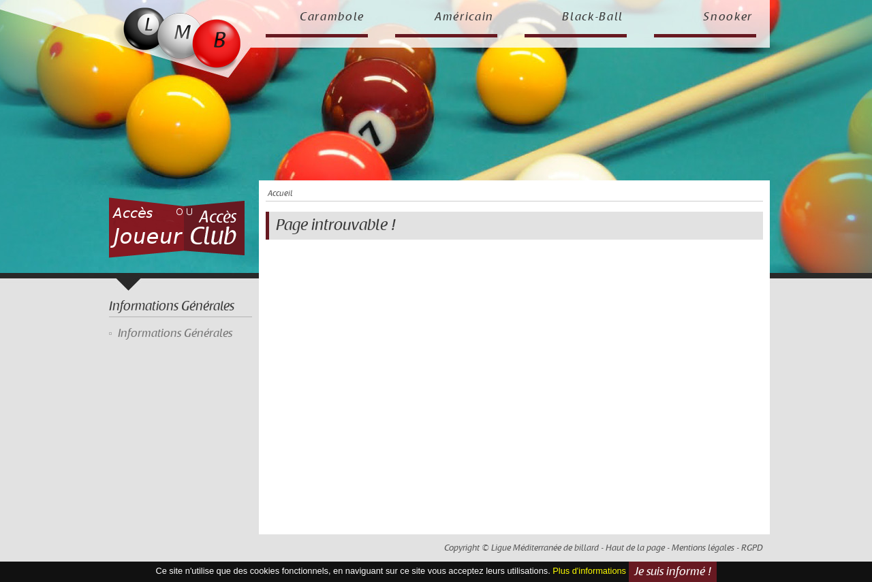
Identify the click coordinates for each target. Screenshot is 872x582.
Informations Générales (175, 333)
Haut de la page (635, 548)
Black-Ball (592, 17)
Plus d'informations (589, 571)
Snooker (728, 17)
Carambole (332, 17)
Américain (464, 17)
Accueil (280, 193)
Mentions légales (703, 548)
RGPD (752, 548)
